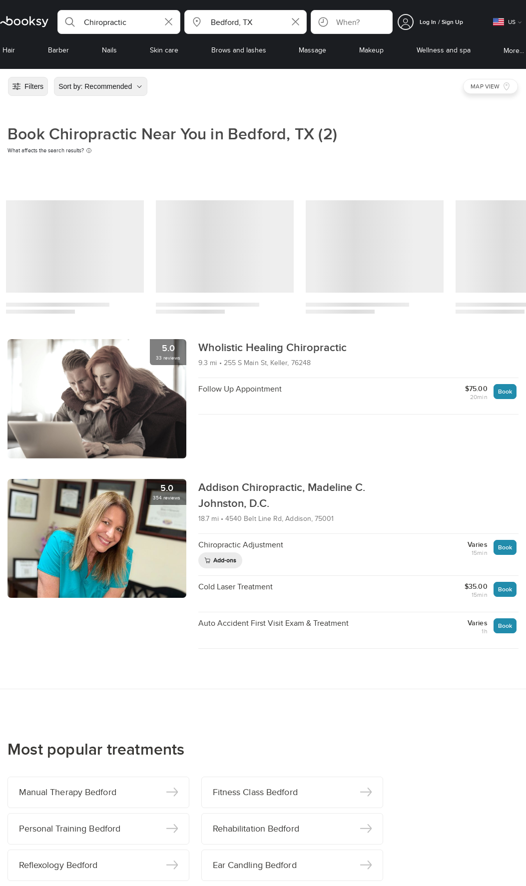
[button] (118, 22)
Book (505, 391)
